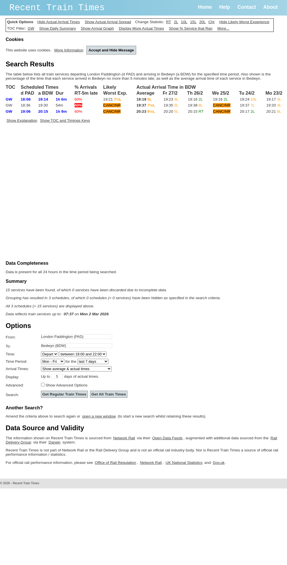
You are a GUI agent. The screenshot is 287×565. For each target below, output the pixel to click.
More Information (68, 50)
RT (168, 22)
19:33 (273, 105)
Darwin (54, 442)
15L (193, 22)
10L (184, 22)
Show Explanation (21, 120)
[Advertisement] (65, 193)
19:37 (247, 105)
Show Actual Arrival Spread (108, 22)
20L (202, 22)
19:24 (248, 99)
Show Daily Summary (57, 28)
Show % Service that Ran (190, 28)
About (270, 7)
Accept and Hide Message (111, 50)
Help (224, 7)
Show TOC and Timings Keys (65, 120)
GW (31, 28)
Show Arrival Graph (97, 28)
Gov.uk (219, 462)
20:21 (273, 111)
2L (176, 22)
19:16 (195, 99)
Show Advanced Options (66, 385)
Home (205, 7)
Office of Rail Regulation (115, 462)
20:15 (196, 111)
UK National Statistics (184, 462)
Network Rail (124, 438)
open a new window (99, 416)
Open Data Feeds (167, 438)
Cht (211, 22)
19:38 (195, 105)
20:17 (247, 111)
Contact (246, 7)
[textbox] (76, 336)
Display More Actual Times (141, 28)
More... (223, 28)
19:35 (171, 105)
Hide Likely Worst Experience (244, 22)
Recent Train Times (57, 8)
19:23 (171, 99)
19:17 (273, 99)
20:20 (171, 111)
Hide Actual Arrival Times (58, 22)
